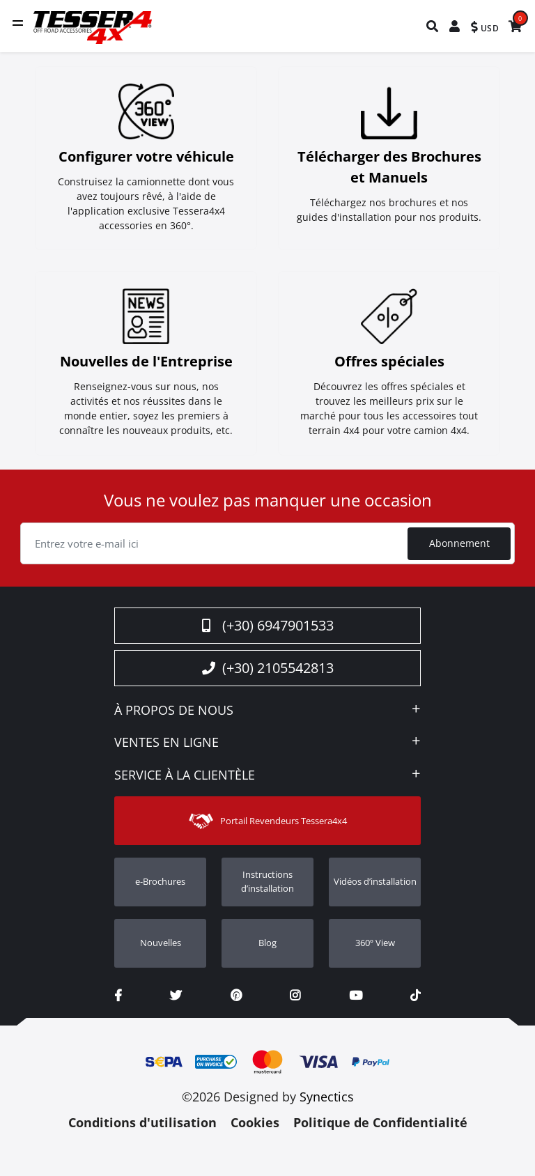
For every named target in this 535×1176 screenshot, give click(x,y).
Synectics (327, 1098)
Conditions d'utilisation (142, 1124)
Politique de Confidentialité (380, 1124)
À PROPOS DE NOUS (173, 712)
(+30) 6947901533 (268, 627)
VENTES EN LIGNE (166, 745)
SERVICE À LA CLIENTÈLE (184, 777)
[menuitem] (432, 26)
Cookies (255, 1124)
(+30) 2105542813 (268, 669)
